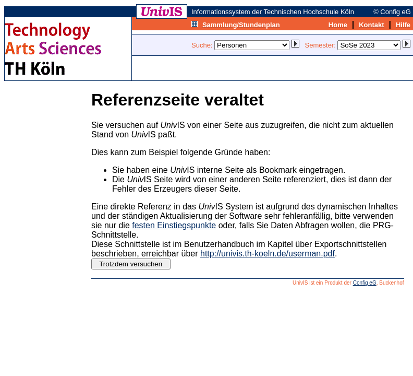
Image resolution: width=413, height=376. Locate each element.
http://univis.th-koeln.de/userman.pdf (267, 253)
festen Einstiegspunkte (174, 225)
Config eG (364, 283)
